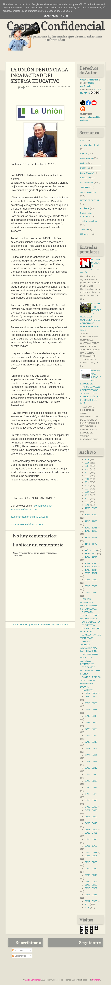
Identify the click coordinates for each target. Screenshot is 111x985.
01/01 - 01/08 (91, 901)
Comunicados (35, 86)
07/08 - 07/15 (91, 742)
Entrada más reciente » (54, 624)
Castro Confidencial (55, 26)
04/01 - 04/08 (91, 830)
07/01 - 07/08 (91, 748)
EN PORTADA (88, 625)
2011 (87, 904)
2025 (87, 463)
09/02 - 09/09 (91, 693)
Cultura (83, 163)
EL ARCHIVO (87, 690)
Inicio (37, 624)
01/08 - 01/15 (91, 894)
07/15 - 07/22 (91, 735)
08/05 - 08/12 (91, 716)
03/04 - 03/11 (91, 852)
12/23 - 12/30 (91, 515)
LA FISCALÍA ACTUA (91, 622)
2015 (87, 495)
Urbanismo (85, 234)
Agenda (83, 153)
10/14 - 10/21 (91, 566)
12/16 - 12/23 (91, 521)
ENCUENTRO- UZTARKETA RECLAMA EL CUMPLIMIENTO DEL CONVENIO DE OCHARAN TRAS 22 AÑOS (90, 317)
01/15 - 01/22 (91, 888)
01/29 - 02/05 (91, 881)
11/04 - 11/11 (91, 554)
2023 (87, 469)
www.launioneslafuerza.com (27, 524)
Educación (85, 177)
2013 (87, 501)
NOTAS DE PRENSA (89, 200)
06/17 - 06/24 (91, 761)
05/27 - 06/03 (91, 781)
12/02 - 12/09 (91, 531)
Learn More (51, 15)
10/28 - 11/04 (91, 557)
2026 (87, 459)
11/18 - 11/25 (91, 544)
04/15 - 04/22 (91, 816)
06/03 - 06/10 (91, 774)
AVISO (83, 140)
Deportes (84, 168)
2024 (87, 466)
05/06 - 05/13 (91, 800)
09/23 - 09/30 (91, 579)
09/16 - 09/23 (91, 586)
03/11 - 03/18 (91, 846)
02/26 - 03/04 (91, 855)
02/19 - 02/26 (91, 862)
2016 (87, 492)
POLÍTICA (84, 208)
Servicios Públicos (88, 221)
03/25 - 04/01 (91, 833)
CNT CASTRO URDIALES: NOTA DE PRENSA (90, 670)
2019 (87, 482)
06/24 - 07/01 (91, 755)
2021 (87, 476)
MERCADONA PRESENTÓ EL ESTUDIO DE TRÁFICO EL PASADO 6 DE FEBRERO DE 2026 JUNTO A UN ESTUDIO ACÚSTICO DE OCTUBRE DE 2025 (90, 387)
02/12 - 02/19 (91, 869)
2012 (87, 505)
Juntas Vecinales (88, 192)
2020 (87, 479)
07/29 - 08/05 (91, 722)
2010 (87, 907)
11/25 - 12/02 (91, 537)
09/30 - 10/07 (91, 573)
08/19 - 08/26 (91, 703)
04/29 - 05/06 (91, 807)
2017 (87, 489)
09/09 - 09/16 (91, 592)
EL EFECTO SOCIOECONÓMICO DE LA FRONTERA (89, 615)
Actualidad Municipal (89, 145)
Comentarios (19, 956)
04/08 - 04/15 (91, 823)
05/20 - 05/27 (91, 787)
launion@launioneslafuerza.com (29, 516)
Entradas (17, 950)
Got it (64, 15)
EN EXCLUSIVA (87, 173)
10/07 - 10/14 (91, 570)
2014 (87, 498)
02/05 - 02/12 (91, 875)
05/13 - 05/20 (91, 794)
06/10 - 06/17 (91, 768)
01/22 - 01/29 (91, 885)
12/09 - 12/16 (91, 528)
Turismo (84, 229)
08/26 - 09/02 (91, 696)
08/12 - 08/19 (91, 709)
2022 (87, 472)
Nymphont (96, 980)
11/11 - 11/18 (91, 550)
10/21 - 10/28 (91, 563)
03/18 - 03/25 (91, 839)
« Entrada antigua (23, 624)
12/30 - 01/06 (91, 508)
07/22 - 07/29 (91, 729)
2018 (87, 485)
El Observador (87, 182)
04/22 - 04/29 (91, 810)
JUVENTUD (85, 187)
